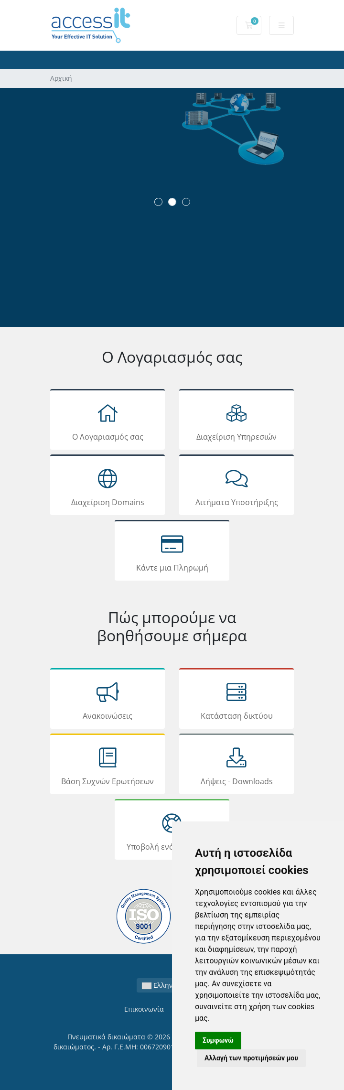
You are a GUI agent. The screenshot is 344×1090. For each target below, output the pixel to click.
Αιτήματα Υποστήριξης (236, 486)
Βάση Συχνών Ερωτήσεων (107, 766)
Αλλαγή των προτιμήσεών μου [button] (251, 1058)
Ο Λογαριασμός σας (107, 421)
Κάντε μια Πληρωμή (172, 552)
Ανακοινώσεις (107, 700)
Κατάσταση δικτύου (236, 700)
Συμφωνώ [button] (218, 1040)
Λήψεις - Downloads (236, 766)
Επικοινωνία (144, 1009)
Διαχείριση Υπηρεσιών (236, 421)
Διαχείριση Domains (107, 486)
